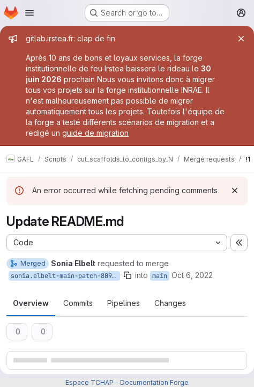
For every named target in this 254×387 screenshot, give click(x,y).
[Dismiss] (234, 190)
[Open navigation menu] (29, 12)
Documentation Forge (154, 382)
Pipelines (123, 303)
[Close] (241, 38)
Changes (170, 303)
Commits (78, 303)
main (159, 276)
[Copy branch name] (127, 275)
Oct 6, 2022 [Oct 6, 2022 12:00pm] (192, 275)
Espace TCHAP (89, 382)
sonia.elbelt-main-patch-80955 (65, 276)
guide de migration (95, 132)
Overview (31, 303)
